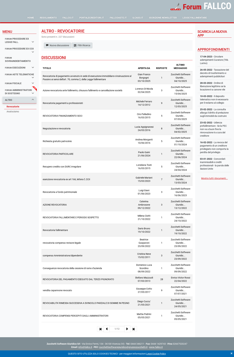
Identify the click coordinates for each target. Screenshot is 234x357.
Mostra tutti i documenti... (214, 178)
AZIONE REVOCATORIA (55, 204)
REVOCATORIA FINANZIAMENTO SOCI (62, 115)
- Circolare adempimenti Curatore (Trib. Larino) (214, 60)
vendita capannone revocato (57, 290)
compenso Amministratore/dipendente (62, 255)
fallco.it (68, 17)
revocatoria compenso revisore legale (62, 243)
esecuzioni (19, 67)
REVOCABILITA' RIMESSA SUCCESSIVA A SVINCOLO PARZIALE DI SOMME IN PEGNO (86, 303)
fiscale (19, 83)
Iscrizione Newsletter (163, 17)
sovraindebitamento (18, 60)
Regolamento (48, 17)
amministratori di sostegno (19, 92)
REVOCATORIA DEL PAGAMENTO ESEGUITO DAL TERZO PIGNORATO (78, 279)
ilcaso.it (138, 17)
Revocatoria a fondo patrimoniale (60, 192)
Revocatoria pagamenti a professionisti (63, 103)
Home (30, 17)
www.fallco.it (156, 347)
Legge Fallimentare (195, 17)
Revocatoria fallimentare (55, 230)
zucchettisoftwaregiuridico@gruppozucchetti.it (123, 347)
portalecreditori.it (91, 17)
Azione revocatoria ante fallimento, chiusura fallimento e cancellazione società (82, 90)
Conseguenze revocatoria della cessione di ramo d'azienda (72, 268)
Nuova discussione (57, 45)
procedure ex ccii (19, 50)
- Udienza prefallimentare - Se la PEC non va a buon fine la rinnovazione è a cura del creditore (213, 129)
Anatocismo (13, 111)
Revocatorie (13, 106)
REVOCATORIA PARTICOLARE (58, 154)
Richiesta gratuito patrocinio (57, 141)
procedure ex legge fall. (19, 40)
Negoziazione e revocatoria (56, 128)
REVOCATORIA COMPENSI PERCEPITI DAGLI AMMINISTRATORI (75, 315)
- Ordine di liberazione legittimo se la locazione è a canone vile (213, 86)
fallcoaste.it (118, 17)
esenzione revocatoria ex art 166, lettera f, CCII (66, 179)
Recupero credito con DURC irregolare (62, 166)
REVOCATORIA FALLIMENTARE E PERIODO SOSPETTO (71, 217)
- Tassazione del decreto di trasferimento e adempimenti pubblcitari (214, 73)
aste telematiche (19, 76)
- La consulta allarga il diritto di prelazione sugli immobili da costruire (214, 112)
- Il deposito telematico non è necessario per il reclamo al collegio (214, 99)
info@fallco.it (85, 347)
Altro (19, 99)
